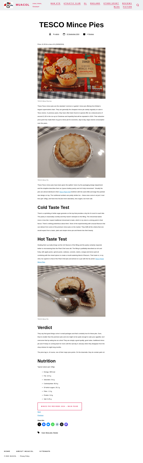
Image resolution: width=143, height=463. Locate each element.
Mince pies (49, 433)
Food (43, 433)
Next (39, 412)
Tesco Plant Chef (65, 192)
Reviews (127, 3)
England (95, 3)
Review (55, 433)
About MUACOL (25, 451)
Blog (117, 7)
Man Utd (55, 3)
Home (7, 451)
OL (85, 3)
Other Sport (111, 3)
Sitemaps (45, 451)
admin (57, 34)
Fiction (127, 7)
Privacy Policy (24, 456)
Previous (40, 415)
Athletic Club (72, 3)
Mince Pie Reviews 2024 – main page (59, 406)
